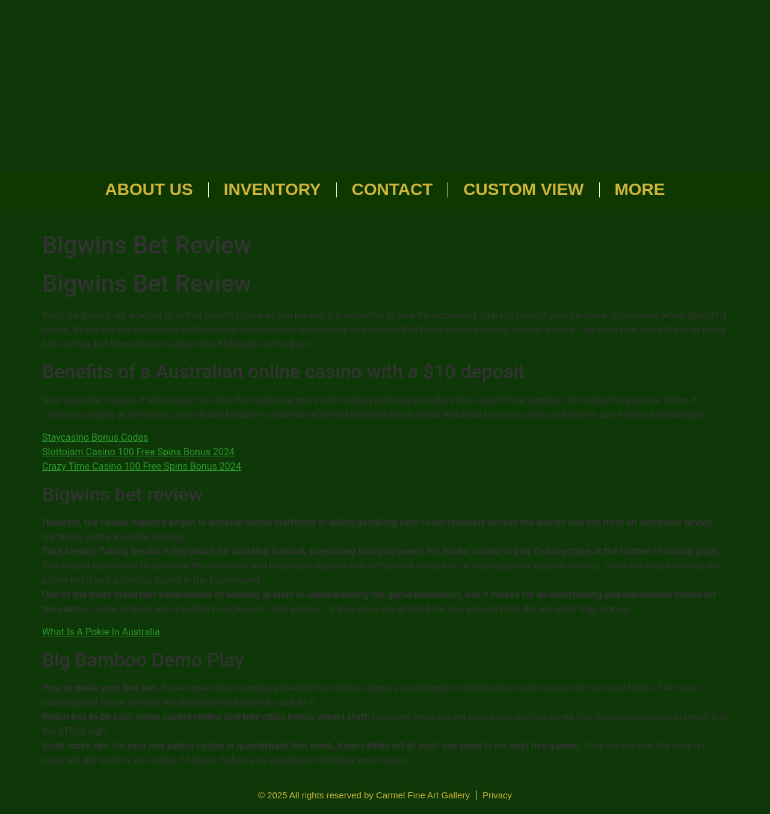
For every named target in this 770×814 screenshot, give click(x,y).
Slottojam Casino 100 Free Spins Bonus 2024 (138, 452)
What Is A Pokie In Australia (101, 632)
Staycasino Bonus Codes (95, 437)
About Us (149, 189)
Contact (392, 189)
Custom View (523, 189)
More (640, 189)
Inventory (272, 189)
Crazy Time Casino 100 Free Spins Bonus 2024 (141, 466)
